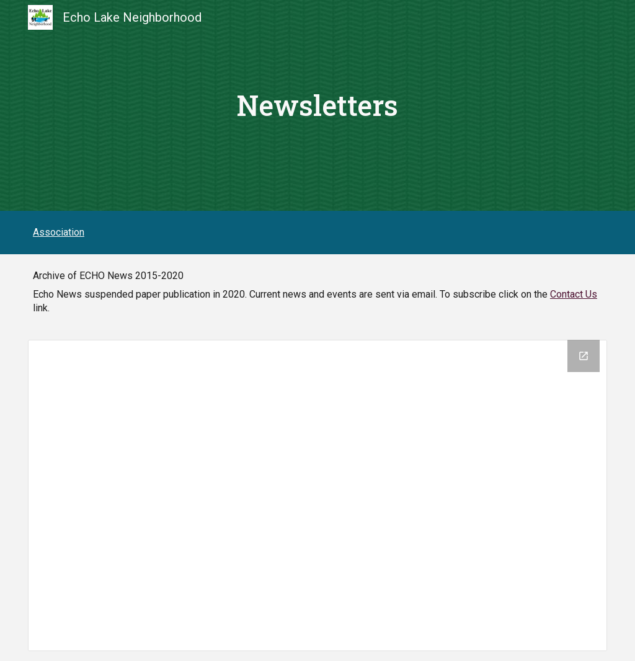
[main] (318, 105)
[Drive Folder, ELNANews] (317, 495)
